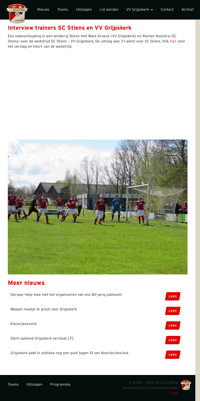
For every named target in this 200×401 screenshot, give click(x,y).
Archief (188, 9)
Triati (173, 393)
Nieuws (43, 9)
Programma (60, 384)
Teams (62, 9)
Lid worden (109, 9)
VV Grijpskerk (139, 9)
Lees (172, 296)
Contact (167, 9)
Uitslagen (84, 9)
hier (173, 41)
